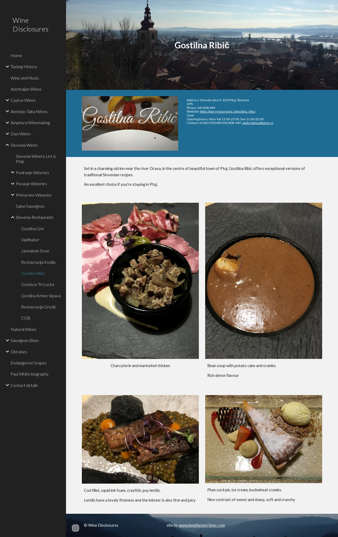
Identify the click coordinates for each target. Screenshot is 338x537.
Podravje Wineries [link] (32, 172)
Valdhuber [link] (30, 239)
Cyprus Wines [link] (23, 100)
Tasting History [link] (24, 66)
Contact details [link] (24, 385)
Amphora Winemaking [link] (30, 122)
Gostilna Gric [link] (32, 228)
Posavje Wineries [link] (31, 183)
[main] (202, 45)
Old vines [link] (19, 351)
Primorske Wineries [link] (33, 194)
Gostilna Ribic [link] (33, 273)
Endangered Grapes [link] (29, 362)
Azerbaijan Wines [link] (26, 88)
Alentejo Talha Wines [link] (29, 111)
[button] (331, 7)
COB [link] (25, 317)
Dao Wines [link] (21, 133)
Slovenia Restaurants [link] (35, 217)
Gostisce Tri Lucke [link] (37, 284)
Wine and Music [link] (25, 77)
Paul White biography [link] (30, 373)
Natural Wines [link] (23, 329)
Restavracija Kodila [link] (38, 262)
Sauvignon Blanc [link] (25, 340)
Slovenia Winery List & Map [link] (36, 159)
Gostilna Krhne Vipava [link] (41, 295)
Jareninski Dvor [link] (35, 250)
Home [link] (16, 55)
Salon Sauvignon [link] (30, 206)
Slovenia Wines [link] (24, 144)
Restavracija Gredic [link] (39, 306)
